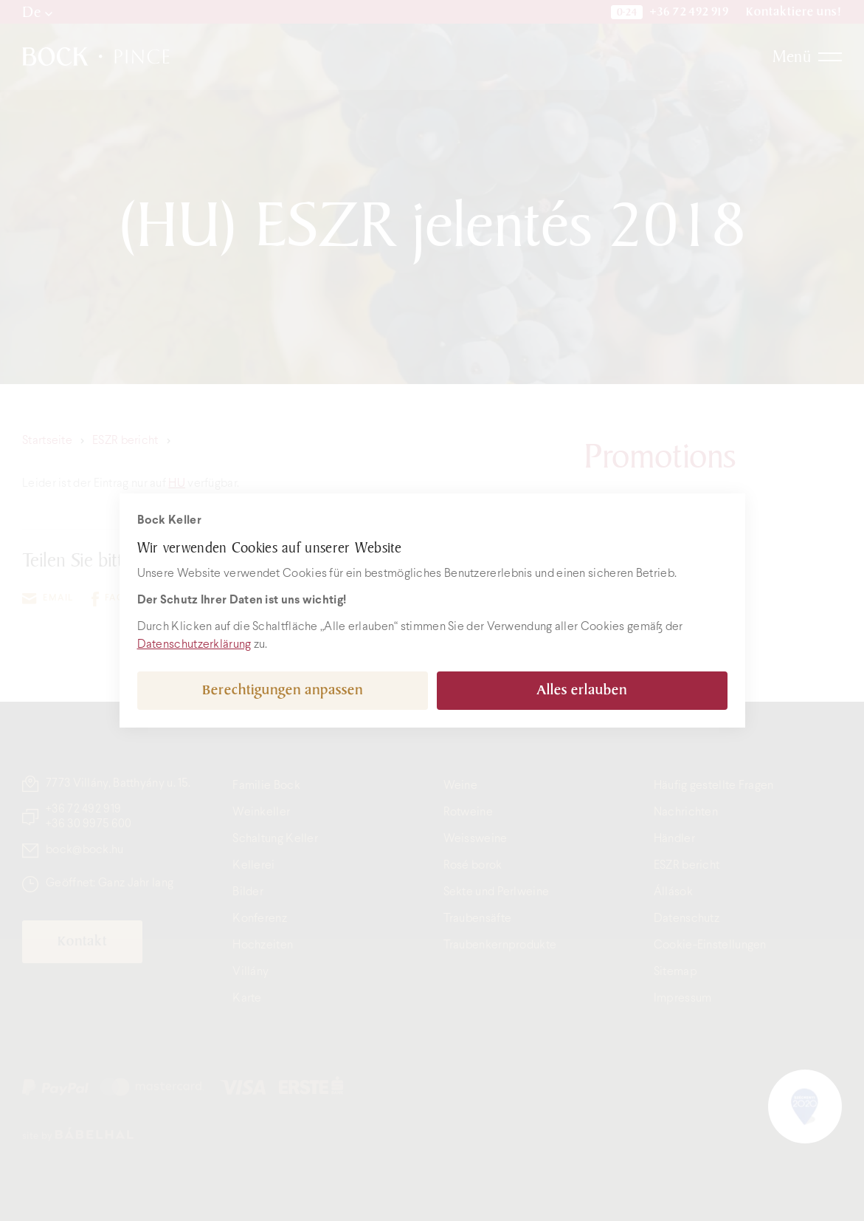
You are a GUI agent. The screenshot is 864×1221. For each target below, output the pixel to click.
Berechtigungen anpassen (282, 690)
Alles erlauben (581, 690)
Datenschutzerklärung (194, 644)
